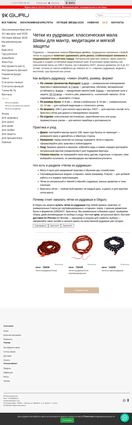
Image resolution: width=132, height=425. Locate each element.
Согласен (67, 420)
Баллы (6, 376)
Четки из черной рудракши (113, 270)
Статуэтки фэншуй (12, 86)
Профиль (7, 368)
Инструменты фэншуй (14, 70)
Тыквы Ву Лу (9, 90)
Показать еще (81, 290)
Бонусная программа (12, 335)
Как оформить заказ (11, 347)
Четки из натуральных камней (17, 106)
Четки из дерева (12, 102)
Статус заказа (9, 351)
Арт (4, 45)
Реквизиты (7, 339)
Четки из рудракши (13, 109)
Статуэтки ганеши (12, 82)
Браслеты (7, 49)
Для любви (8, 129)
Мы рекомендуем (12, 41)
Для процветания (12, 138)
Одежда (6, 142)
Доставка (7, 356)
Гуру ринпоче (9, 53)
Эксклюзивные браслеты (16, 29)
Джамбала (8, 57)
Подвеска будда (11, 74)
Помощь (6, 381)
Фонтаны (7, 94)
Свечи (5, 78)
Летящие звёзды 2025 (14, 37)
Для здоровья (10, 117)
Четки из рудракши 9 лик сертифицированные (79, 271)
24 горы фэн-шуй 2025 (15, 33)
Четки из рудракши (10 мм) (46, 270)
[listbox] (40, 225)
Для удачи (8, 121)
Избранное (41, 2)
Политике (88, 416)
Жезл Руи (7, 62)
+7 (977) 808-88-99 (20, 2)
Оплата (6, 360)
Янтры (5, 113)
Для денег (8, 125)
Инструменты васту (13, 66)
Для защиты (9, 133)
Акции (6, 331)
